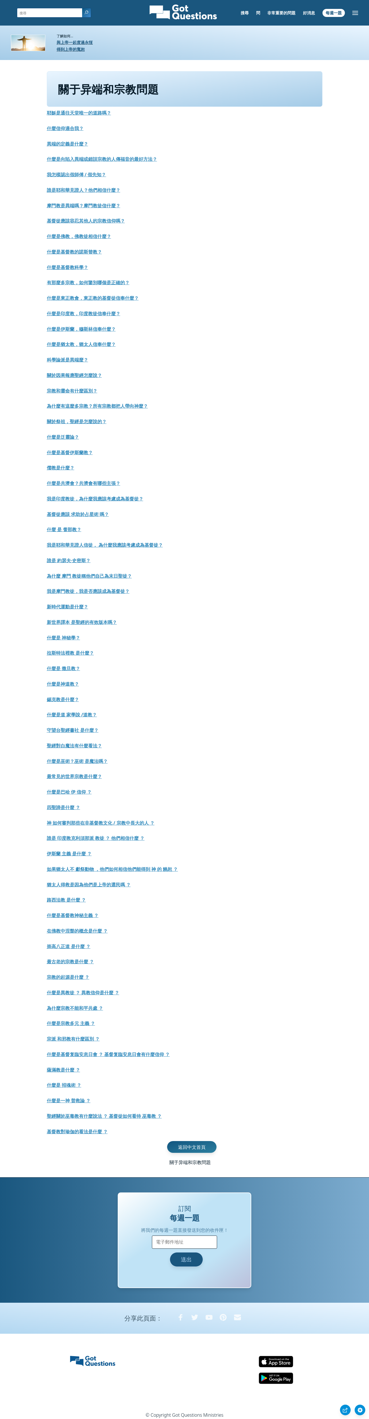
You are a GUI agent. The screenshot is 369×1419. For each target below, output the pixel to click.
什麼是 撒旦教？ (63, 668)
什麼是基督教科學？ (67, 267)
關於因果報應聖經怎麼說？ (74, 375)
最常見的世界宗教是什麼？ (74, 776)
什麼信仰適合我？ (65, 128)
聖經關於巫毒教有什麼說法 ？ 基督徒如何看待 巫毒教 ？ (104, 1116)
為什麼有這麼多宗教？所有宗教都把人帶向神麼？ (97, 406)
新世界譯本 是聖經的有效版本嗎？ (82, 622)
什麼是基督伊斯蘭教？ (70, 452)
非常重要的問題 (281, 13)
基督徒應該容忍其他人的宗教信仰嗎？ (86, 221)
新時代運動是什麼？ (67, 607)
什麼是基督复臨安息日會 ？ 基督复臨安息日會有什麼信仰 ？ (108, 1054)
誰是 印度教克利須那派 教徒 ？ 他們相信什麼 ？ (96, 838)
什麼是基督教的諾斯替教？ (74, 252)
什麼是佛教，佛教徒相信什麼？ (79, 236)
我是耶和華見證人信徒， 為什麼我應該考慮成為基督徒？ (105, 545)
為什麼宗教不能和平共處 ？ (75, 1008)
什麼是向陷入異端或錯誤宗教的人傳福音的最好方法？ (102, 159)
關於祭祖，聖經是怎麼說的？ (77, 421)
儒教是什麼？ (60, 468)
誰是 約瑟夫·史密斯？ (69, 560)
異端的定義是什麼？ (67, 144)
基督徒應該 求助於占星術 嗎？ (78, 514)
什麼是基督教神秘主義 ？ (72, 915)
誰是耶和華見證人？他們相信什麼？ (83, 190)
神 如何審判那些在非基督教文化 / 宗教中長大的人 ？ (100, 823)
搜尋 (245, 13)
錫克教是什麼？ (63, 699)
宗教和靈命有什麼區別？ (72, 391)
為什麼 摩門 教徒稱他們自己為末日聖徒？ (89, 576)
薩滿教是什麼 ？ (63, 1070)
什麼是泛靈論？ (63, 437)
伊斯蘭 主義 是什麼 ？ (69, 853)
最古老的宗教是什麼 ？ (70, 961)
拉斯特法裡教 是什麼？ (70, 653)
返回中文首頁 (192, 1147)
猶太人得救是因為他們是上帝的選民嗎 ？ (89, 884)
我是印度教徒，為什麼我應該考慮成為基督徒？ (95, 499)
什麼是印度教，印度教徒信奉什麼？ (83, 313)
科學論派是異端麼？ (67, 360)
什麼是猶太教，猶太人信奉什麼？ (81, 344)
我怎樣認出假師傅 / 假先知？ (76, 174)
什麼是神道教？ (63, 684)
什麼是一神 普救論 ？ (68, 1100)
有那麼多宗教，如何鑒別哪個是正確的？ (88, 282)
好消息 (309, 13)
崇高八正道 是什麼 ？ (68, 946)
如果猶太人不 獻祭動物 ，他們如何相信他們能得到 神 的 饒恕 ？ (112, 869)
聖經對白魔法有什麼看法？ (74, 746)
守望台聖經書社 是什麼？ (72, 730)
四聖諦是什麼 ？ (63, 807)
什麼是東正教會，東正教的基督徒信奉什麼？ (93, 298)
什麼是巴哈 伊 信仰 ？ (69, 792)
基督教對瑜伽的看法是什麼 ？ (77, 1131)
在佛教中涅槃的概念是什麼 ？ (77, 931)
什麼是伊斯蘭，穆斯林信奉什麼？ (81, 329)
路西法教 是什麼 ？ (66, 900)
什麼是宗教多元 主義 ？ (71, 1023)
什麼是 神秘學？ (63, 638)
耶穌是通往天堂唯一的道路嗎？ (79, 113)
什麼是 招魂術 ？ (64, 1085)
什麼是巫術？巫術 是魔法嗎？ (77, 761)
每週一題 (334, 13)
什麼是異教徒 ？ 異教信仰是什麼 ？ (83, 992)
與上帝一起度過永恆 (75, 42)
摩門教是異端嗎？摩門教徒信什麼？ (83, 205)
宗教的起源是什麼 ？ (68, 977)
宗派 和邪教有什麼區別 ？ (73, 1039)
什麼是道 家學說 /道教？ (72, 715)
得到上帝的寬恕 (71, 49)
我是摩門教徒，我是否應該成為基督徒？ (88, 591)
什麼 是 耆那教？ (64, 529)
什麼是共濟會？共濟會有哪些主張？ (83, 483)
